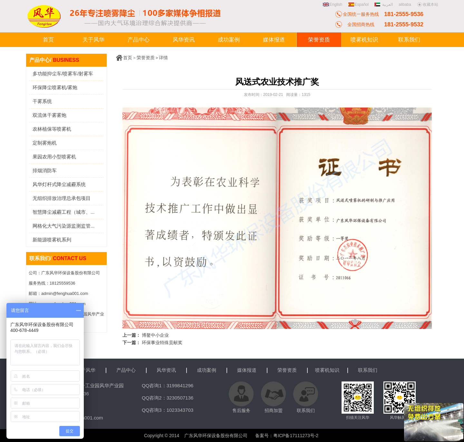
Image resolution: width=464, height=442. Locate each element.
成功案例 (206, 370)
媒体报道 (246, 370)
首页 (127, 57)
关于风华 (85, 370)
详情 (163, 57)
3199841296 (180, 385)
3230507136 (180, 397)
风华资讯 (166, 370)
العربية (384, 4)
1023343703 (180, 410)
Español (358, 4)
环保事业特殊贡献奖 (162, 342)
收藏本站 (427, 4)
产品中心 (126, 370)
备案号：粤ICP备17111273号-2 (286, 435)
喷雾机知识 (327, 370)
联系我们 (367, 370)
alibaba (405, 4)
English (332, 4)
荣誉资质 (146, 57)
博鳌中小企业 (155, 335)
